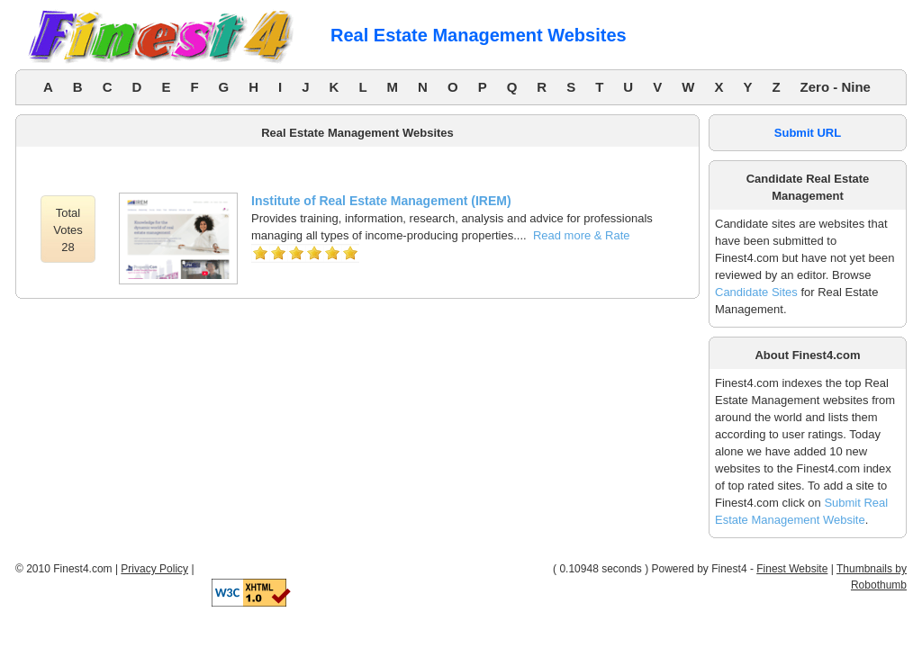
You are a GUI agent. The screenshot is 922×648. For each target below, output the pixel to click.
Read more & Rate (581, 235)
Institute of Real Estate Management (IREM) (381, 201)
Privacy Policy (154, 568)
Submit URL (807, 133)
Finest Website (791, 568)
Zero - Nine (835, 86)
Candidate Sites (756, 292)
